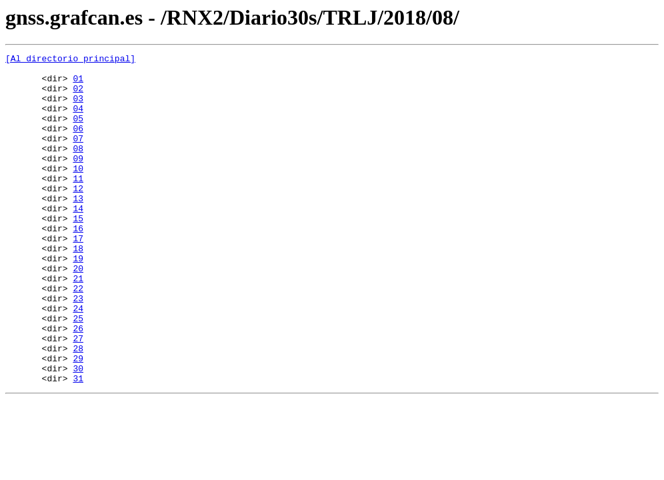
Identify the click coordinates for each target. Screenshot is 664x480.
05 (78, 132)
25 (78, 372)
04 (78, 120)
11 (78, 204)
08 (78, 168)
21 (78, 324)
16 (78, 264)
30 (78, 432)
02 (78, 96)
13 (78, 228)
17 (78, 276)
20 (78, 312)
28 (78, 408)
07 (78, 156)
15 (78, 252)
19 (78, 300)
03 (78, 108)
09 (78, 180)
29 (78, 420)
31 (78, 444)
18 (78, 288)
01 (78, 84)
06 (78, 144)
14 (78, 240)
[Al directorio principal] (70, 60)
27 (78, 396)
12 (78, 216)
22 (78, 336)
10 (78, 192)
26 (78, 384)
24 (78, 360)
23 (78, 348)
